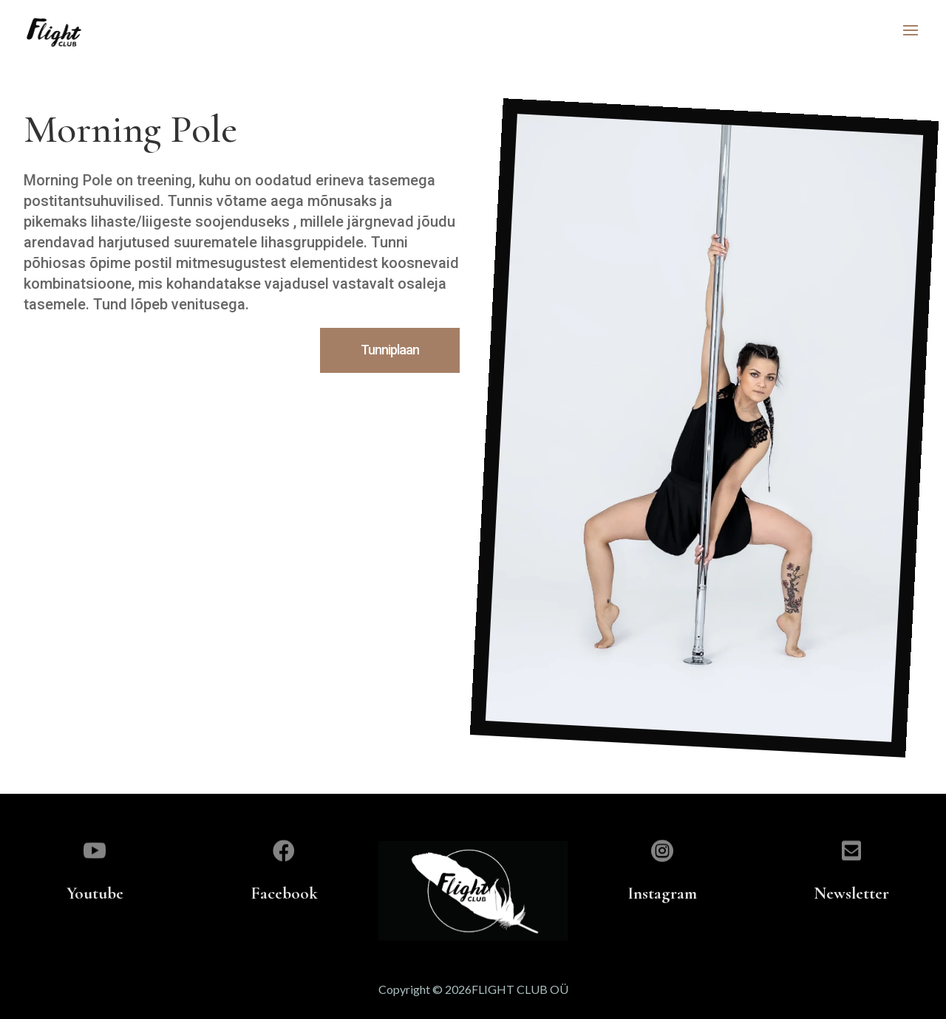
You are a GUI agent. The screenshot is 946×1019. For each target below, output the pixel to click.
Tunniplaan (390, 349)
